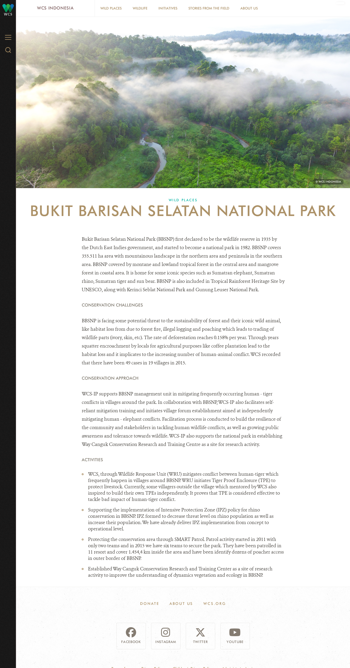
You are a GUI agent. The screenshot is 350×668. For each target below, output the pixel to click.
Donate (149, 603)
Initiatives (167, 8)
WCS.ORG (214, 603)
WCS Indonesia (55, 8)
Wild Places (111, 8)
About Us (249, 8)
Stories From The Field (208, 8)
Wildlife (140, 8)
